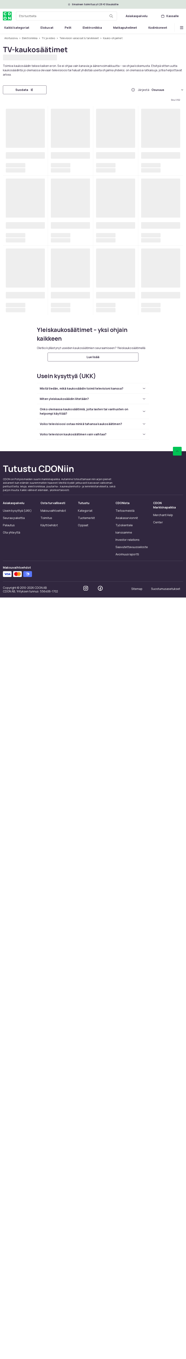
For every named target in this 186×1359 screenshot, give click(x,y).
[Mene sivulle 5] (79, 1116)
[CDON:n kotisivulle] (7, 16)
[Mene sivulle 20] (114, 1116)
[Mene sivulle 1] (44, 1116)
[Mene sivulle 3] (62, 1116)
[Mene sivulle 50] (132, 1116)
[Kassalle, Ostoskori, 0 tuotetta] (169, 16)
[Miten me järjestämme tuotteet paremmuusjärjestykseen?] (133, 89)
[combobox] (66, 16)
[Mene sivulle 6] (88, 1116)
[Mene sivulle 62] (140, 1116)
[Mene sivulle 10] (106, 1116)
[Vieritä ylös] (177, 1261)
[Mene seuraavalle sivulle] (156, 1116)
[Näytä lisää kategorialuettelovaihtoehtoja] (181, 27)
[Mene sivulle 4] (71, 1116)
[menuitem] (17, 27)
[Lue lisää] (93, 1167)
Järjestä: (144, 89)
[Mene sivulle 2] (53, 1116)
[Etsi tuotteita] (111, 16)
